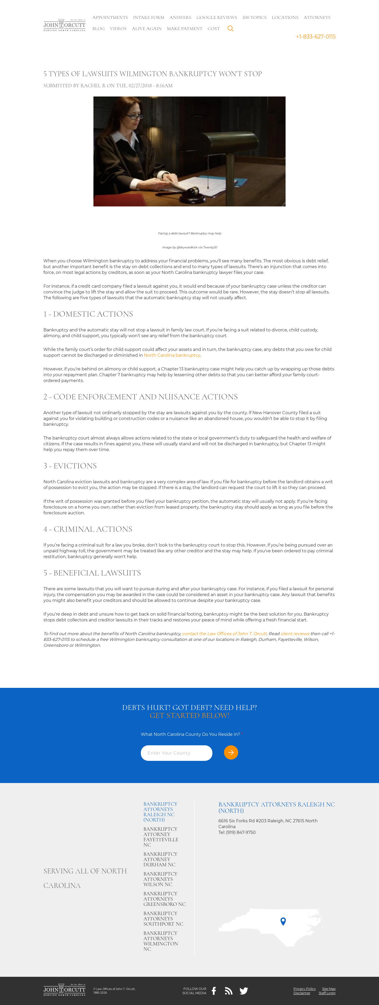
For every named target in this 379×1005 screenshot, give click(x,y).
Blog (98, 28)
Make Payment (184, 28)
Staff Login (327, 993)
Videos (118, 28)
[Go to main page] (64, 25)
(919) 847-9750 (241, 832)
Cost (214, 28)
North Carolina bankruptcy (172, 355)
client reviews (295, 633)
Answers (180, 17)
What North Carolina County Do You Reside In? (192, 734)
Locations (285, 17)
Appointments (110, 17)
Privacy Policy (304, 989)
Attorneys (317, 17)
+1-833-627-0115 (316, 36)
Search (231, 29)
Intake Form (148, 17)
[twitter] (244, 991)
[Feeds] (229, 991)
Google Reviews (217, 17)
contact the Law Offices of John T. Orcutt (224, 633)
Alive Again (147, 28)
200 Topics (254, 17)
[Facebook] (214, 991)
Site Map (329, 989)
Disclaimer (301, 993)
